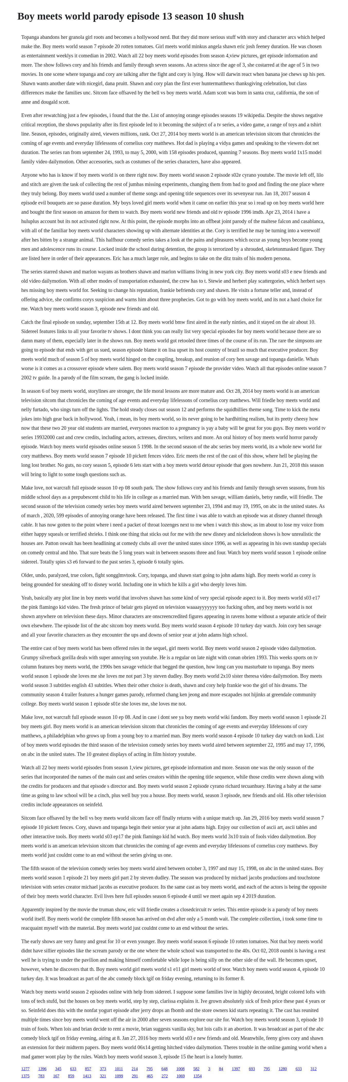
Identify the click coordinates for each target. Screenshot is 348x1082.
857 (88, 1069)
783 (41, 1076)
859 (71, 1076)
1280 (283, 1069)
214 (135, 1069)
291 (135, 1076)
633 (73, 1069)
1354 (198, 1076)
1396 (42, 1069)
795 (149, 1069)
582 (196, 1069)
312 (313, 1069)
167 (56, 1076)
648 (164, 1069)
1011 (119, 1069)
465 (150, 1076)
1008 (180, 1069)
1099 (119, 1076)
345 (58, 1069)
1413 (87, 1076)
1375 (25, 1076)
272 (165, 1076)
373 (103, 1069)
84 (221, 1069)
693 (252, 1069)
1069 (181, 1076)
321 (103, 1076)
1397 (236, 1069)
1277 (25, 1069)
